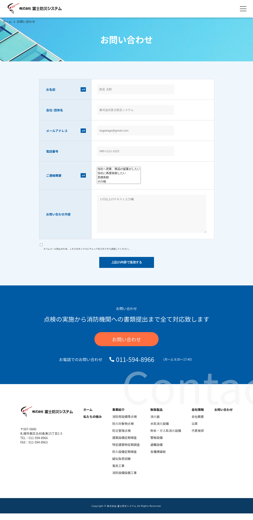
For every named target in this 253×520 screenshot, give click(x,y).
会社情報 (198, 416)
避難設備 (156, 451)
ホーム (7, 21)
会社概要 (198, 423)
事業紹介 (118, 416)
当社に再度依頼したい (119, 173)
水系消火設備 (159, 430)
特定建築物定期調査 (126, 451)
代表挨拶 (198, 437)
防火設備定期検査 (124, 458)
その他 (119, 182)
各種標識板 (158, 458)
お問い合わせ (26, 21)
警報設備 (156, 444)
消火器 (155, 423)
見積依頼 (119, 177)
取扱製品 (156, 416)
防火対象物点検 (123, 430)
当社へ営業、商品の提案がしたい (119, 169)
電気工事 (118, 472)
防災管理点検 (121, 437)
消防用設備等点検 (124, 423)
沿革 (195, 430)
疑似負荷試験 (121, 465)
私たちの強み (92, 423)
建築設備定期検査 (124, 444)
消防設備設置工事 (124, 479)
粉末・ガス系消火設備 (165, 437)
